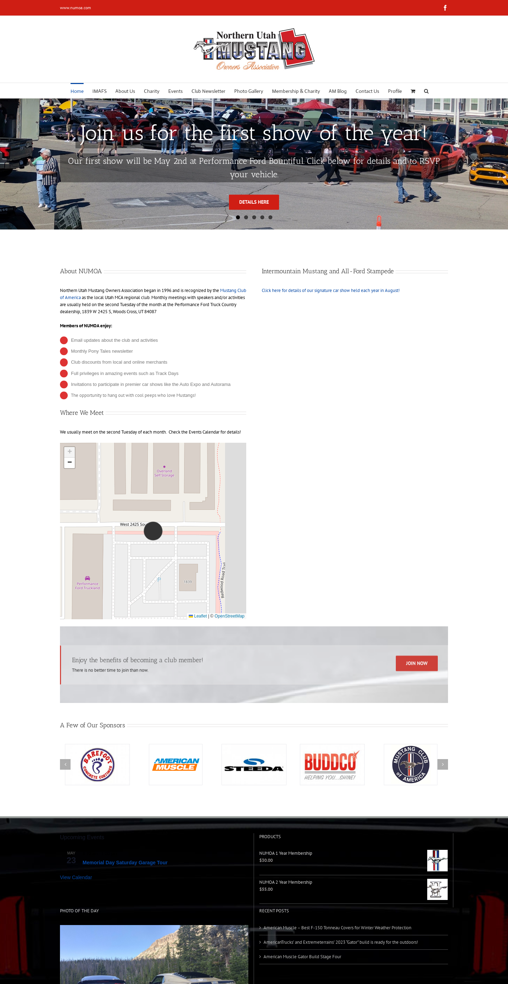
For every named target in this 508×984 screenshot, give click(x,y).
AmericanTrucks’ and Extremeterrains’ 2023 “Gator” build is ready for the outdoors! (341, 942)
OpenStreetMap (229, 616)
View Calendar (76, 877)
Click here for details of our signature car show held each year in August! (331, 290)
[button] (426, 90)
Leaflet (198, 616)
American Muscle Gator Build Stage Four (302, 957)
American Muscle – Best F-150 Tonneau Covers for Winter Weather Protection (337, 928)
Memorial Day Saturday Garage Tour (125, 862)
